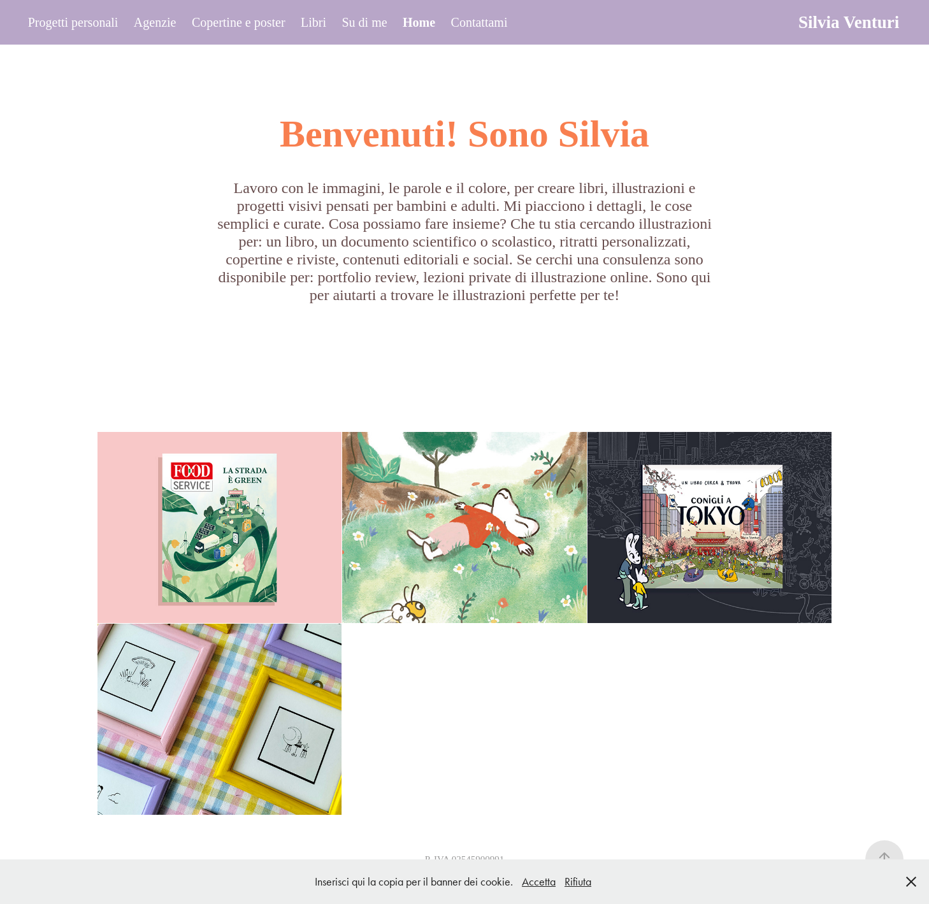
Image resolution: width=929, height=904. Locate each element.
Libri (313, 22)
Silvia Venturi (848, 22)
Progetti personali (73, 22)
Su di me (364, 22)
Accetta (539, 882)
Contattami (479, 22)
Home (419, 22)
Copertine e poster (238, 22)
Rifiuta (578, 882)
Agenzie (155, 22)
